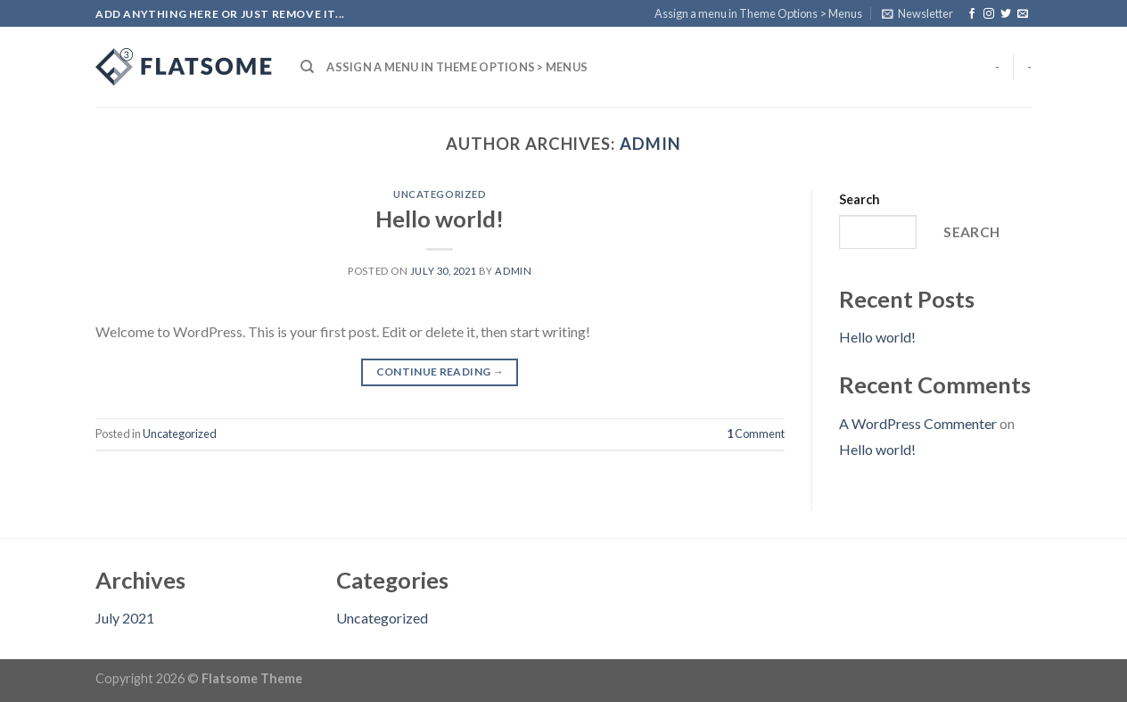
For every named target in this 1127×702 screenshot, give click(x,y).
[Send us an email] (1022, 14)
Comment (756, 433)
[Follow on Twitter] (1005, 14)
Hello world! (439, 218)
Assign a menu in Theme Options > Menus (758, 13)
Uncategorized (439, 194)
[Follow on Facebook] (972, 14)
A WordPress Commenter (918, 423)
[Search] (307, 67)
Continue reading (440, 371)
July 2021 (124, 617)
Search (859, 199)
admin (650, 143)
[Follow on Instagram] (988, 14)
